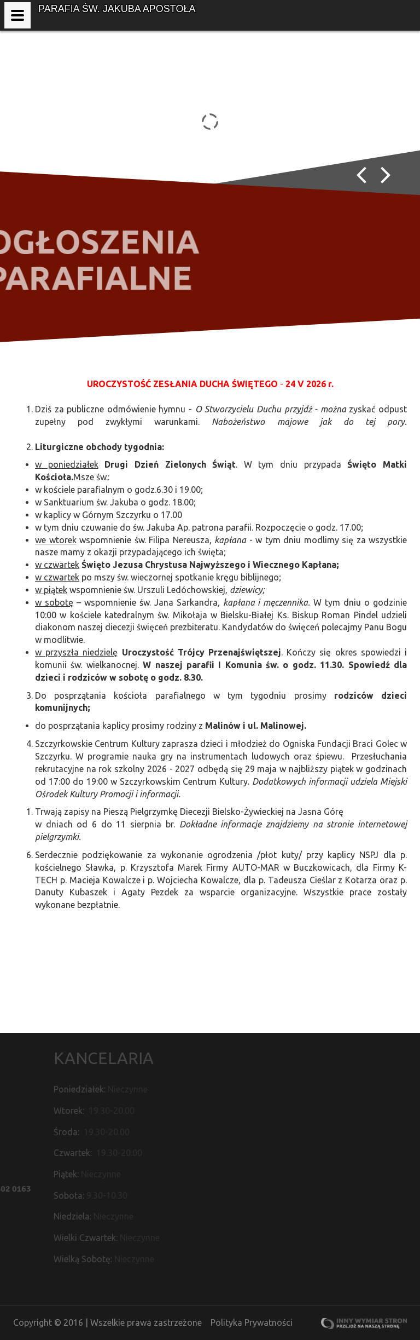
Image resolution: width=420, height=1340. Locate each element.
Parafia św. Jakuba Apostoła (116, 8)
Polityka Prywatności (252, 1322)
